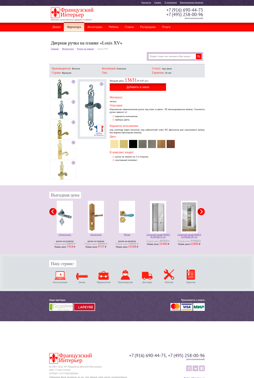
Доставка (147, 282)
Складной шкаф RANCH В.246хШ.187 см (189, 236)
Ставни (129, 27)
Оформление (104, 282)
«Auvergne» (96, 235)
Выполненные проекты (191, 2)
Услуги (166, 27)
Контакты (146, 2)
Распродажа (148, 27)
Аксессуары (94, 27)
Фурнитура (74, 27)
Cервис (157, 2)
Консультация (60, 282)
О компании (171, 2)
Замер (82, 282)
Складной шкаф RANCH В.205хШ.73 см (158, 236)
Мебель (113, 27)
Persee (127, 235)
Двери (56, 27)
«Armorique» (64, 235)
